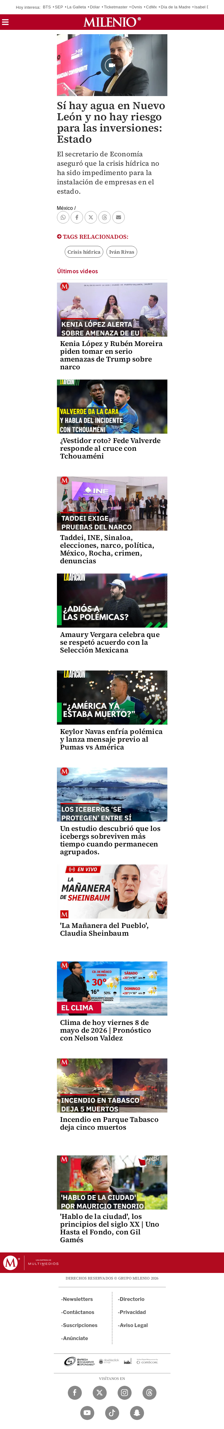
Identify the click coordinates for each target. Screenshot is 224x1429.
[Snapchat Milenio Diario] (137, 1413)
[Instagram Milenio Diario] (125, 1393)
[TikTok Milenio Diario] (112, 1413)
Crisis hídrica (84, 251)
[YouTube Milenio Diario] (87, 1413)
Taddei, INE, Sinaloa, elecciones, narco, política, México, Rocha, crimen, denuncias (107, 549)
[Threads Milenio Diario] (149, 1393)
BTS (47, 7)
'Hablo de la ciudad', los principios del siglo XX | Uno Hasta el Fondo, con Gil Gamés (110, 1228)
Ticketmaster (116, 7)
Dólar (95, 7)
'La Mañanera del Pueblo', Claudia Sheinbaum (104, 929)
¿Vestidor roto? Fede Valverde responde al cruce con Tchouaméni (110, 448)
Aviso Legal (134, 1325)
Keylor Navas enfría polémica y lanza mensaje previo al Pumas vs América (111, 739)
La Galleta (76, 7)
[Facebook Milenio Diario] (75, 1393)
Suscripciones (80, 1325)
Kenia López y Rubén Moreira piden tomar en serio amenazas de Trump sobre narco (111, 355)
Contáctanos (79, 1312)
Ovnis (137, 7)
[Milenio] (112, 22)
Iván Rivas (121, 251)
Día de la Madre (176, 7)
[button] (5, 24)
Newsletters (78, 1299)
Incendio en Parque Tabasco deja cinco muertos (109, 1123)
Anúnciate (75, 1338)
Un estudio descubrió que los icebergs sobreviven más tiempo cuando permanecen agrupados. (110, 840)
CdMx (151, 7)
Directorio (132, 1299)
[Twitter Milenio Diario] (100, 1393)
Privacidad (133, 1312)
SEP (59, 7)
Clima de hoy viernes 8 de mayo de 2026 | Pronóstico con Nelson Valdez (106, 1030)
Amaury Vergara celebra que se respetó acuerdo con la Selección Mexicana (110, 642)
